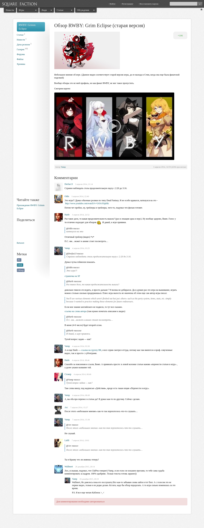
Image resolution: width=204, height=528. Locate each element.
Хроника (21, 64)
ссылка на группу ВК (91, 350)
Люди (44, 10)
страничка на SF (72, 276)
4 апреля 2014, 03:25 (81, 248)
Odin (67, 196)
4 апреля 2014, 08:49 (81, 395)
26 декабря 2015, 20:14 (85, 466)
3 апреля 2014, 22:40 (80, 196)
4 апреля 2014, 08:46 (80, 360)
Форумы (21, 54)
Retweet (20, 243)
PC (19, 260)
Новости (10, 10)
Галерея (20, 49)
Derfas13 (69, 184)
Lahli (67, 440)
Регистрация (127, 4)
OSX (20, 265)
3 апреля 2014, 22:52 (80, 215)
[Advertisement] (32, 134)
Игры (21, 10)
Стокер (68, 374)
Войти (112, 4)
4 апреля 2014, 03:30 (81, 346)
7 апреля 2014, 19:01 (80, 440)
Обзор (21, 270)
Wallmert (69, 466)
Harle (67, 214)
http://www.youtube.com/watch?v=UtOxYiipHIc (87, 203)
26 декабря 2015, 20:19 (89, 479)
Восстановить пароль (149, 4)
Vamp (63, 167)
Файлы (20, 59)
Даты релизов (23, 44)
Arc (66, 407)
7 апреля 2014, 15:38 (81, 419)
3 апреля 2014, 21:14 (84, 184)
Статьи (60, 10)
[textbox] (186, 4)
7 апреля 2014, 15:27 (79, 407)
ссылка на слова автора (76, 311)
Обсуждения (83, 10)
